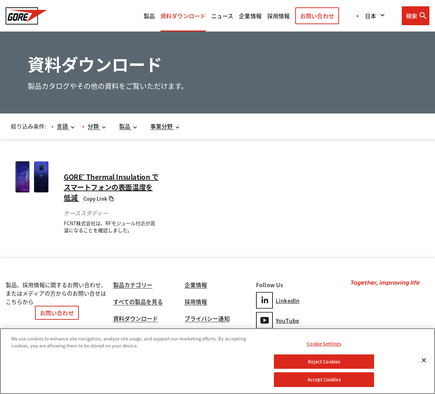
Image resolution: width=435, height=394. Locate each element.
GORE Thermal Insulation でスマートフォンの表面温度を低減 (111, 187)
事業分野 (165, 126)
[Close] (423, 360)
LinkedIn (277, 300)
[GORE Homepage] (26, 16)
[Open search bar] (415, 15)
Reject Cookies (324, 361)
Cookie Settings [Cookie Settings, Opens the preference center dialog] (324, 343)
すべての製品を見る (138, 302)
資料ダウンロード (135, 319)
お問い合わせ (317, 16)
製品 (149, 16)
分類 (97, 126)
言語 (66, 126)
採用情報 (196, 302)
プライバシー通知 (207, 319)
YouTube (277, 320)
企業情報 (250, 16)
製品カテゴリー (133, 285)
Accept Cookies (324, 379)
